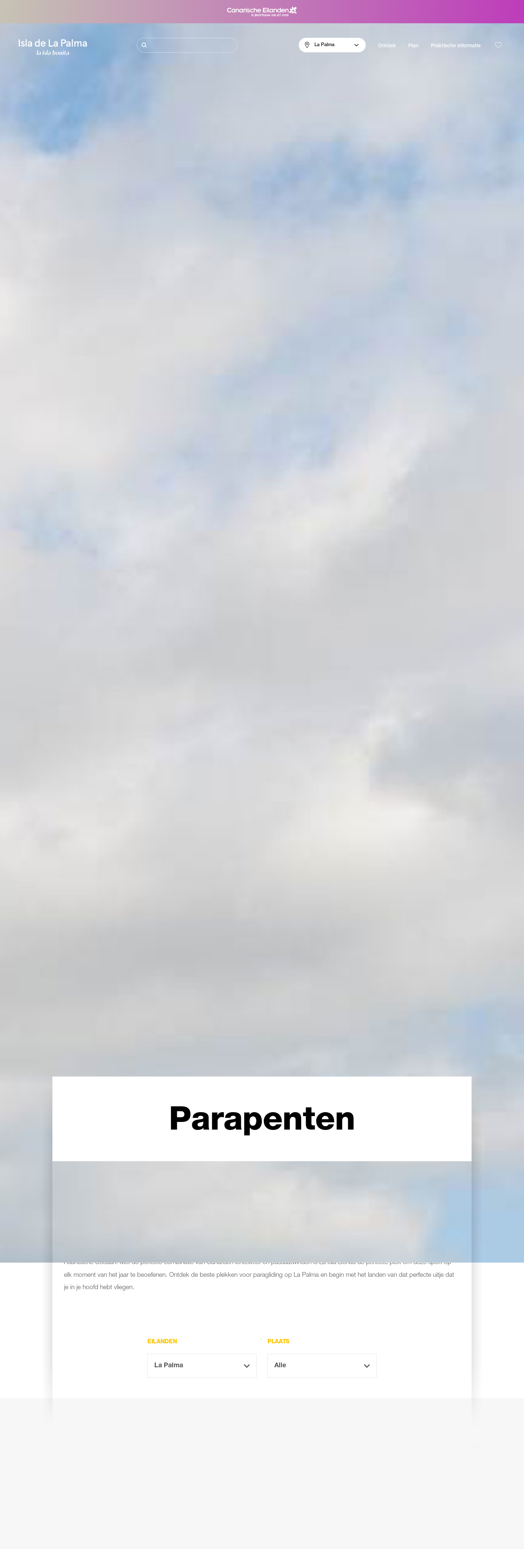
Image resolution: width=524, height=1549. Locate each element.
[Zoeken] (187, 45)
